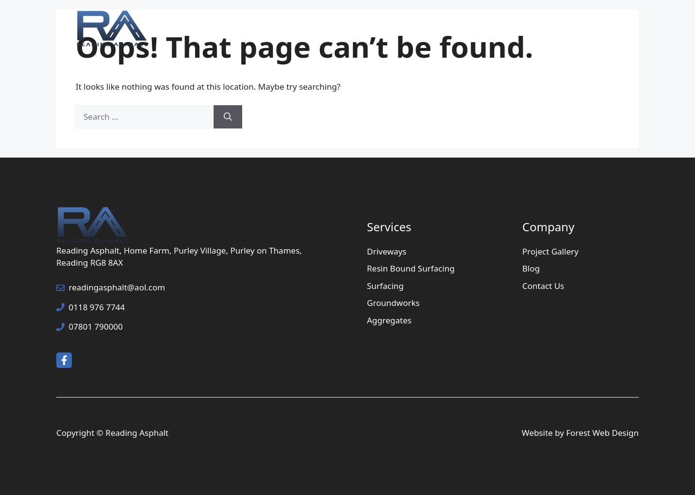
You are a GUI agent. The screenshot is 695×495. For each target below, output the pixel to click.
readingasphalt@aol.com (117, 287)
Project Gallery (506, 29)
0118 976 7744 (97, 307)
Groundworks (393, 302)
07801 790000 (96, 326)
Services (432, 29)
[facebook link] (64, 360)
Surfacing (385, 285)
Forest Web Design (602, 432)
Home (368, 29)
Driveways (386, 251)
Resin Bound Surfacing (411, 268)
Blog (531, 268)
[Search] (228, 116)
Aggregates (389, 320)
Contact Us (585, 29)
